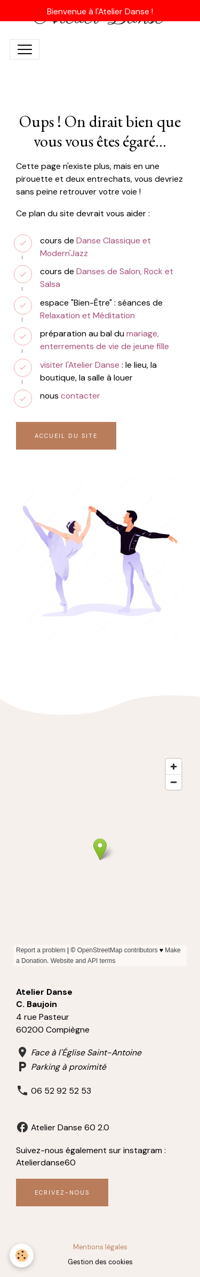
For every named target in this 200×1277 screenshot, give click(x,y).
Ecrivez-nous (62, 1192)
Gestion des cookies (100, 1262)
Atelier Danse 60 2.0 (70, 1127)
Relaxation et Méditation (87, 315)
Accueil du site (66, 435)
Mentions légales (100, 1247)
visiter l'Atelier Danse (79, 364)
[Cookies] (22, 1255)
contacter (80, 395)
